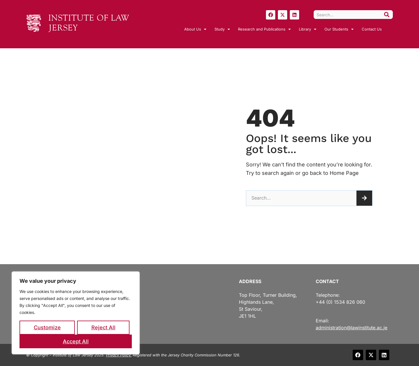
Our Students (339, 29)
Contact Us (372, 29)
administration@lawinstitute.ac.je (351, 328)
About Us (195, 29)
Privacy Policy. (119, 355)
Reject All (103, 327)
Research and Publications (264, 29)
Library (307, 29)
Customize (47, 327)
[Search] (387, 14)
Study (222, 29)
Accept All (76, 341)
